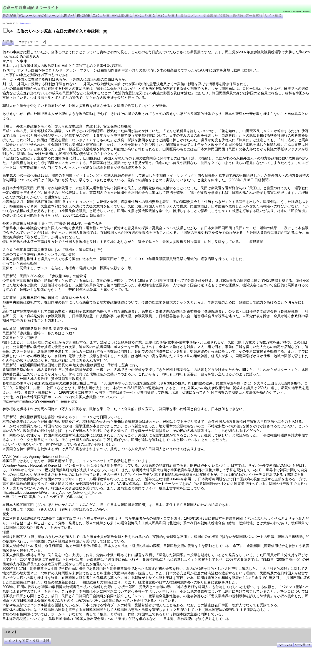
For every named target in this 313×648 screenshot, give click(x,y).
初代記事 (83, 15)
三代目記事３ (167, 15)
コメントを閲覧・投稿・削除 (27, 641)
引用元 (8, 42)
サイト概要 (273, 15)
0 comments (25, 23)
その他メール (48, 15)
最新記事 (10, 15)
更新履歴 (210, 15)
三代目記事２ (145, 15)
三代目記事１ (122, 15)
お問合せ (68, 15)
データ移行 (254, 15)
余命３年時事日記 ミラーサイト (46, 626)
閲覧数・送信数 (231, 15)
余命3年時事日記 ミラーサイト (75, 626)
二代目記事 (101, 15)
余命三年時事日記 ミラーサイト (31, 7)
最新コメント (190, 15)
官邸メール (27, 15)
